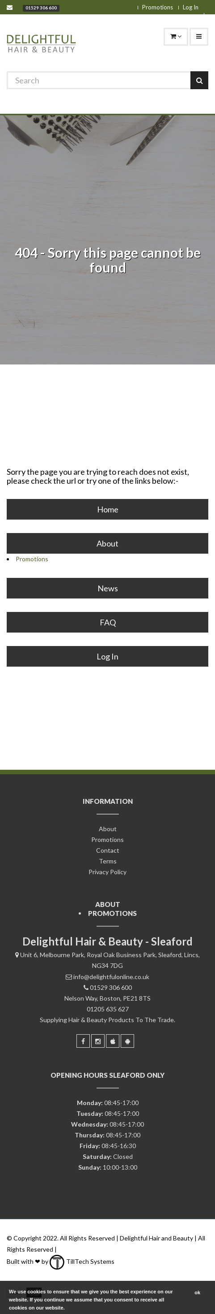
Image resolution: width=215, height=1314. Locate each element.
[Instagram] (98, 1041)
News (107, 588)
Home (107, 509)
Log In (190, 7)
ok (197, 1292)
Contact (107, 850)
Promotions (157, 7)
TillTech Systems (82, 1261)
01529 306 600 (41, 7)
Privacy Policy (107, 872)
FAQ (108, 622)
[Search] (107, 80)
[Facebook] (83, 1041)
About (107, 543)
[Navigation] (199, 37)
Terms (108, 861)
